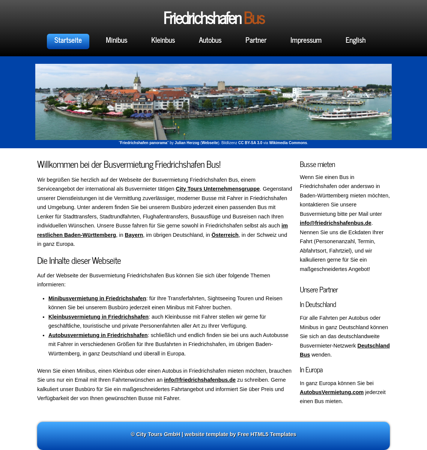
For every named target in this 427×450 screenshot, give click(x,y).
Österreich (225, 235)
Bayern (134, 235)
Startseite (68, 39)
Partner (255, 39)
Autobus (210, 39)
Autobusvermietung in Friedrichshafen (98, 335)
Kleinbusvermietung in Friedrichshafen (98, 317)
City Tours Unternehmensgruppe (218, 189)
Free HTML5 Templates (267, 434)
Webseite (209, 143)
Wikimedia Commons (288, 143)
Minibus (116, 39)
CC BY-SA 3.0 (250, 143)
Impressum (306, 39)
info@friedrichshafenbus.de (335, 223)
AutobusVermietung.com (332, 392)
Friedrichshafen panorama (143, 143)
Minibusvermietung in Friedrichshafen (97, 298)
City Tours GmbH (158, 434)
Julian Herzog (187, 143)
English (355, 39)
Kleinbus (163, 39)
